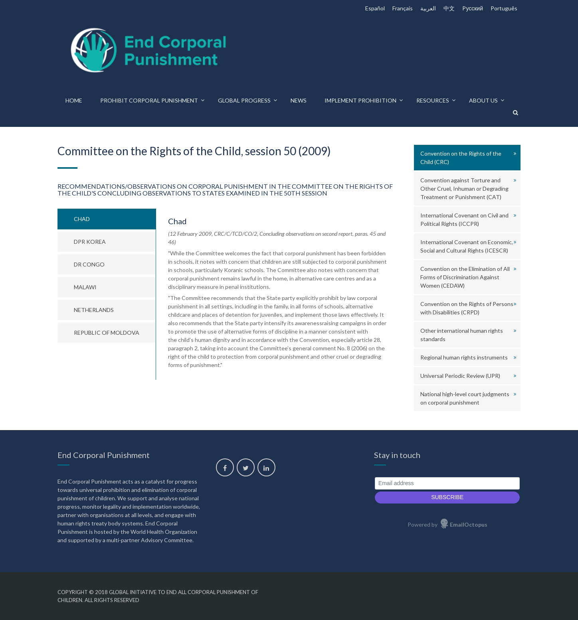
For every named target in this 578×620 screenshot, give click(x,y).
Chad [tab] (82, 218)
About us (483, 100)
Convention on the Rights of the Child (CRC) (460, 157)
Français (402, 8)
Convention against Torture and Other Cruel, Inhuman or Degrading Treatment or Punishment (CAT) (464, 188)
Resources (432, 100)
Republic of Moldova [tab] (106, 332)
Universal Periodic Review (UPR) (460, 375)
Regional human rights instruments (464, 357)
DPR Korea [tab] (90, 241)
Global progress (244, 100)
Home (73, 100)
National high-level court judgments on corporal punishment (464, 398)
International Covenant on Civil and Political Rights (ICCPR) (464, 219)
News (299, 100)
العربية (428, 8)
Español (375, 8)
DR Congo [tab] (89, 264)
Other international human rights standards (461, 334)
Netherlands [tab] (94, 309)
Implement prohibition (360, 100)
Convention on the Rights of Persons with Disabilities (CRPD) (466, 308)
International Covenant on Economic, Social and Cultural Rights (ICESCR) (466, 246)
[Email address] (447, 483)
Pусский (472, 8)
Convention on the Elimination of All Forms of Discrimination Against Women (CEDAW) (465, 277)
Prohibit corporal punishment (149, 100)
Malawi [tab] (85, 287)
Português (504, 8)
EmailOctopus (468, 524)
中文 (449, 8)
